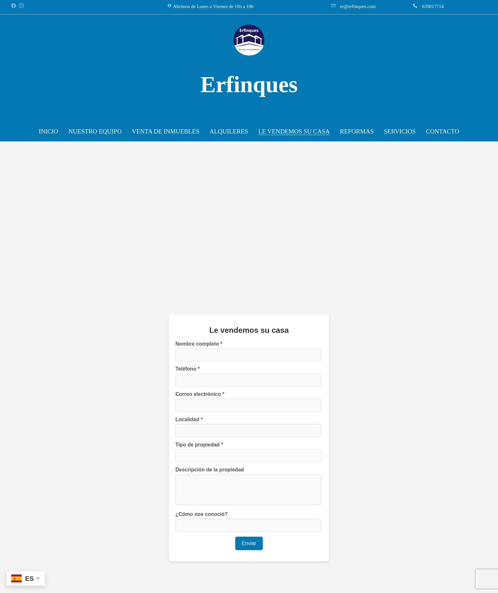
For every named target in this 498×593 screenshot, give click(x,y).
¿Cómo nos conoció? (201, 514)
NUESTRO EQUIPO (95, 131)
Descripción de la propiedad (209, 469)
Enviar (249, 543)
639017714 (433, 6)
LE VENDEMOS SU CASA (294, 131)
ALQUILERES (229, 131)
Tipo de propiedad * (199, 444)
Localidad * (189, 419)
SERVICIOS (399, 131)
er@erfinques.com (358, 6)
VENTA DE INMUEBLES (165, 131)
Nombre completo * (198, 344)
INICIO (48, 131)
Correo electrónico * (199, 394)
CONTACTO (442, 131)
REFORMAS (357, 131)
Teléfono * (187, 369)
